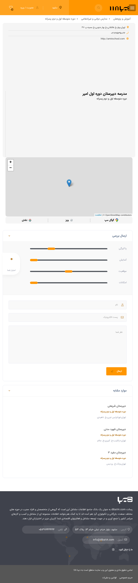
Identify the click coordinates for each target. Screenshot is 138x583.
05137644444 (47, 530)
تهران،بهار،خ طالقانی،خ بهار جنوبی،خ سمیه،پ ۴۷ (105, 27)
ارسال (116, 371)
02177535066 (120, 33)
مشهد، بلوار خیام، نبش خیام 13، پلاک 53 (96, 530)
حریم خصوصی (125, 578)
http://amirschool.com (115, 39)
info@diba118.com (103, 540)
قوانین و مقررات (109, 578)
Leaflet (98, 215)
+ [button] (10, 162)
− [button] (10, 168)
